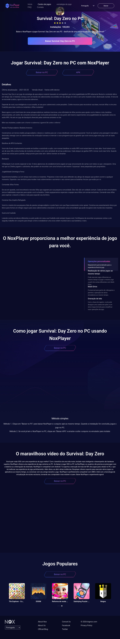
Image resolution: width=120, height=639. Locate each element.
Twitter (65, 629)
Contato (40, 7)
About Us (42, 625)
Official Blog (43, 629)
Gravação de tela (95, 298)
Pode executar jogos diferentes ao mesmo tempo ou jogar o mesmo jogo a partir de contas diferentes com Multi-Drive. (101, 280)
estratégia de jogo (64, 4)
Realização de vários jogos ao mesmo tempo (100, 272)
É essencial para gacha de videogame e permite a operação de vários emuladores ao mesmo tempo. (101, 292)
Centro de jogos (44, 4)
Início (30, 4)
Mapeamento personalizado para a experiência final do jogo (99, 266)
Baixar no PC (42, 72)
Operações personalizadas (99, 261)
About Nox (42, 622)
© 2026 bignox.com (89, 622)
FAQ (29, 7)
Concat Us (66, 622)
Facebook (66, 625)
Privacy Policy (86, 625)
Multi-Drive (92, 287)
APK (78, 72)
